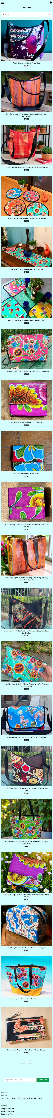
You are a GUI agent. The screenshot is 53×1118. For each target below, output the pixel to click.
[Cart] (50, 3)
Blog (8, 1098)
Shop (3, 1098)
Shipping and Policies (25, 1098)
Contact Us (38, 1098)
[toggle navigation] (2, 3)
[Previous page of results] (23, 1060)
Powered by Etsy (7, 1114)
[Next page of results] (30, 1060)
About (14, 1098)
